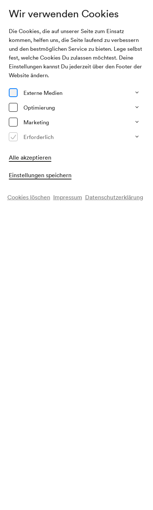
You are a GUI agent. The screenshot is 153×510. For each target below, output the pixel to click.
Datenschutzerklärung (114, 197)
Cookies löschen (28, 197)
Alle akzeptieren (30, 157)
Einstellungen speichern (40, 175)
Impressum (67, 197)
